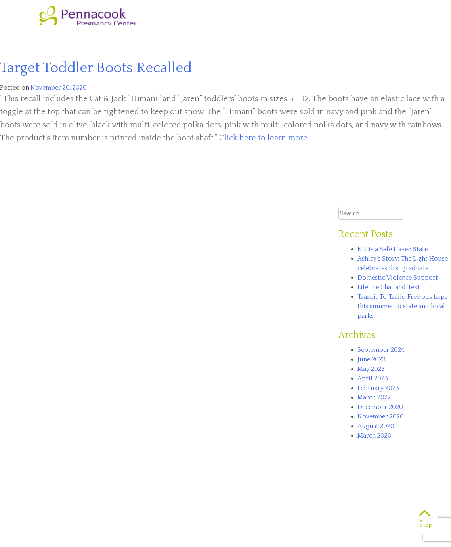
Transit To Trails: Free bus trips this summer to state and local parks (402, 306)
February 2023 (378, 388)
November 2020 (380, 416)
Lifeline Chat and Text (388, 287)
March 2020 (374, 435)
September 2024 (380, 349)
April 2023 (372, 378)
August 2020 (375, 426)
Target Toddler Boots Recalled (96, 68)
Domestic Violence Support (397, 277)
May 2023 (371, 368)
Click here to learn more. (264, 138)
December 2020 (380, 407)
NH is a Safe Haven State (392, 249)
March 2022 (374, 397)
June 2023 (371, 359)
